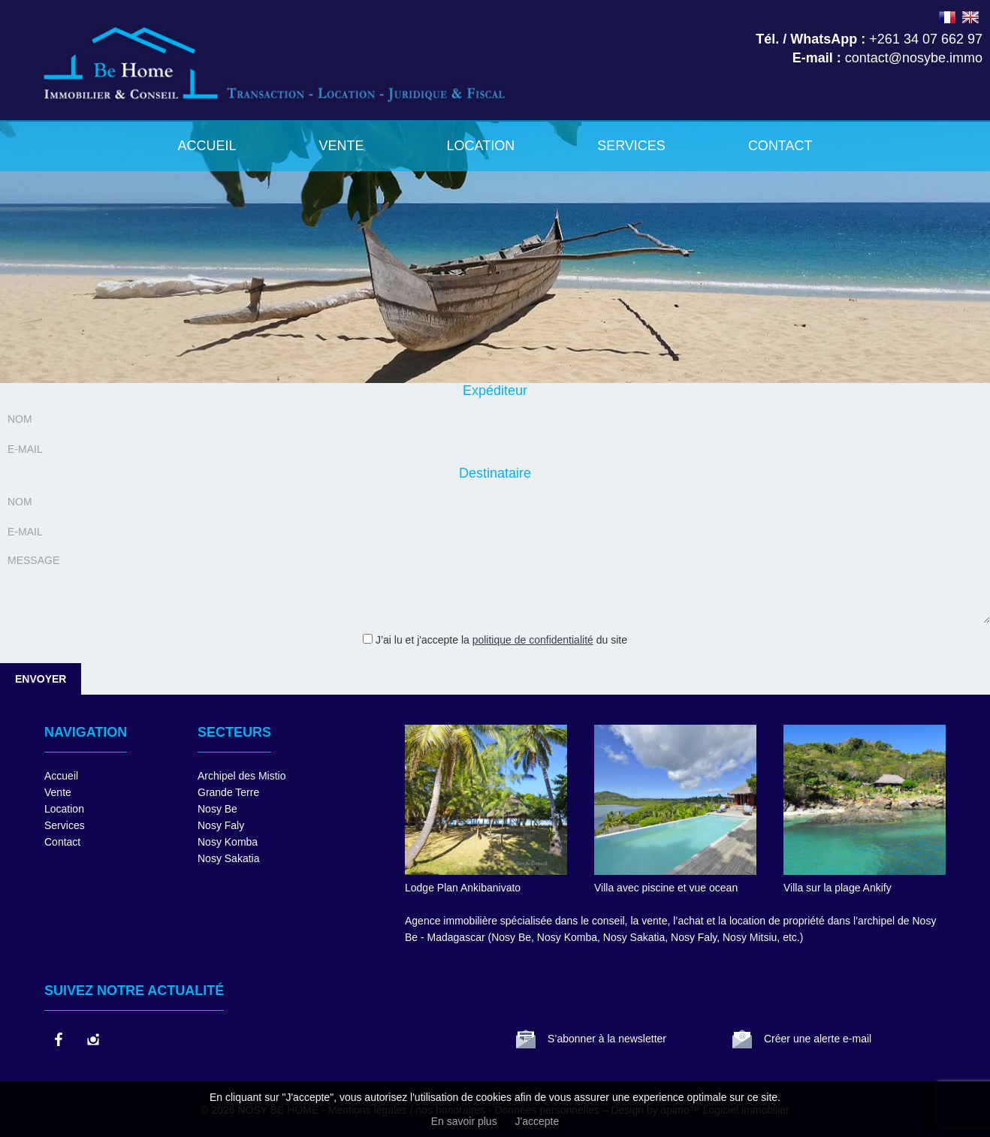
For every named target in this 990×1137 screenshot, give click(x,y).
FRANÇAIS (947, 17)
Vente (341, 145)
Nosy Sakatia (228, 858)
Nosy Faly (221, 825)
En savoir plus (464, 1121)
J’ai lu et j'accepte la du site (501, 640)
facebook (57, 1039)
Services (631, 145)
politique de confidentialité (532, 640)
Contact (780, 145)
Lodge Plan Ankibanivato (463, 888)
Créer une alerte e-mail (817, 1039)
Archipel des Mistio (242, 776)
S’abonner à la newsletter (607, 1039)
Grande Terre (228, 792)
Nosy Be (217, 809)
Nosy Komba (228, 842)
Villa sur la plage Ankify (837, 888)
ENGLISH (970, 17)
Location (480, 145)
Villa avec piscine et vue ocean (666, 888)
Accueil (206, 145)
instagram (92, 1039)
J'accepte (537, 1121)
